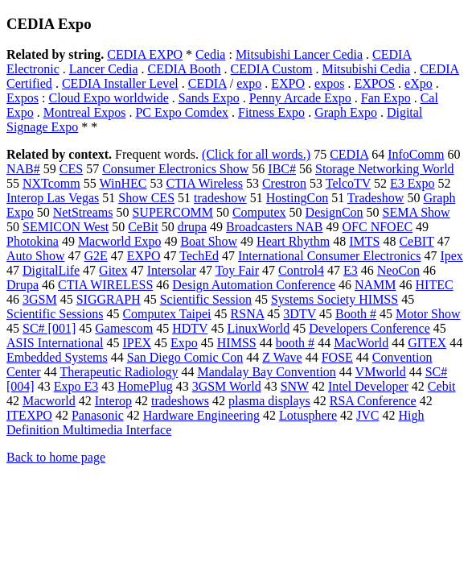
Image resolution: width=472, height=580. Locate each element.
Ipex (451, 256)
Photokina (32, 241)
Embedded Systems (57, 357)
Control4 (301, 270)
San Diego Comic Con (185, 357)
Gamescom (124, 328)
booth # (295, 343)
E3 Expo (412, 183)
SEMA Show (416, 212)
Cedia (210, 54)
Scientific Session (206, 299)
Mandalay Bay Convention (266, 372)
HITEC (435, 285)
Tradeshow (375, 198)
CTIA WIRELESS (105, 285)
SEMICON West (66, 227)
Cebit (442, 386)
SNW (295, 386)
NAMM (375, 285)
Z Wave (282, 357)
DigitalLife (51, 270)
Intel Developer (368, 386)
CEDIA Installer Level (120, 83)
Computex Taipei (166, 314)
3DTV (299, 314)
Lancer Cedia (103, 69)
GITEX (427, 343)
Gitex (113, 270)
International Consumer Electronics (329, 256)
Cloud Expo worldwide (108, 98)
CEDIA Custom (272, 69)
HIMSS (237, 343)
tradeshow (220, 198)
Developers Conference (369, 328)
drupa (192, 227)
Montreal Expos (84, 112)
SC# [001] (49, 328)
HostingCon (297, 198)
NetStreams (83, 212)
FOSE (337, 357)
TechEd (199, 256)
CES (71, 169)
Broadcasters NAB (274, 227)
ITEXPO (29, 415)
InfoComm (416, 154)
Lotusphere (308, 415)
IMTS (364, 241)
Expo (184, 343)
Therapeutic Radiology (119, 372)
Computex (259, 212)
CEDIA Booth (183, 69)
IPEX (136, 343)
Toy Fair (237, 270)
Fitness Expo (271, 112)
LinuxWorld (258, 328)
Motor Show (428, 314)
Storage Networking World (384, 169)
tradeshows (180, 401)
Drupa (22, 285)
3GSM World (226, 386)
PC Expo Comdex (181, 112)
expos (329, 83)
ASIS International (54, 343)
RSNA (248, 314)
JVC (367, 415)
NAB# (23, 169)
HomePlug (144, 386)
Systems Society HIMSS (334, 299)
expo (248, 83)
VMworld (380, 372)
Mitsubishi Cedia (366, 69)
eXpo (418, 83)
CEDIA (207, 83)
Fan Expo (386, 98)
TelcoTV (348, 183)
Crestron (284, 183)
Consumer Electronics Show (175, 169)
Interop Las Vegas (52, 198)
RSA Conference (373, 401)
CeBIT (416, 241)
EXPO (288, 83)
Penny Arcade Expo (300, 98)
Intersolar (171, 270)
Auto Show (35, 256)
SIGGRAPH (108, 299)
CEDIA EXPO (145, 54)
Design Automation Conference (253, 285)
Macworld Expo (120, 241)
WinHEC (122, 183)
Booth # (355, 314)
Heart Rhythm (293, 241)
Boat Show (208, 241)
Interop (113, 401)
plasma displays (269, 401)
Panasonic (98, 415)
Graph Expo (345, 112)
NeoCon (398, 270)
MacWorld (361, 343)
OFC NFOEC (378, 227)
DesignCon (334, 212)
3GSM (40, 299)
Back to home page (55, 457)
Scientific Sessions (54, 314)
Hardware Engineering (201, 415)
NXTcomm (51, 183)
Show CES (146, 198)
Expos (22, 98)
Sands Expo (209, 98)
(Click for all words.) (256, 154)
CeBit (143, 227)
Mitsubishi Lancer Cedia (299, 54)
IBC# (282, 169)
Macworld (49, 401)
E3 (350, 270)
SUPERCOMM (172, 212)
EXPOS (374, 83)
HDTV (189, 328)
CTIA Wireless (204, 183)
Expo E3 (76, 386)
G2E (95, 256)
